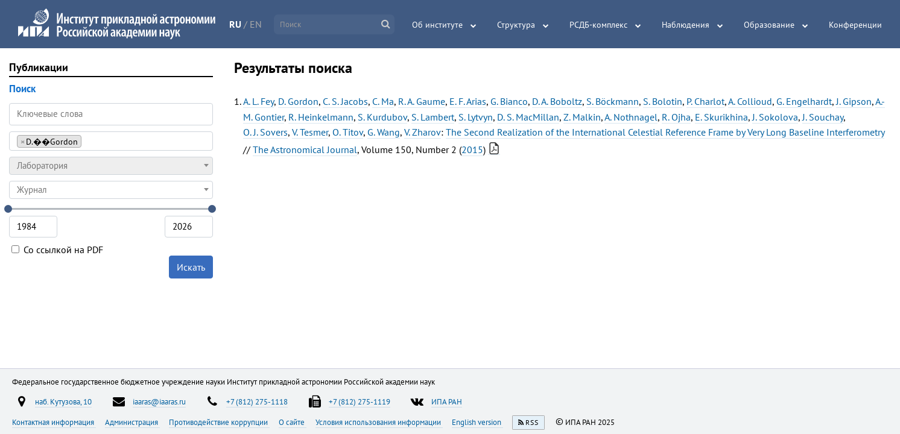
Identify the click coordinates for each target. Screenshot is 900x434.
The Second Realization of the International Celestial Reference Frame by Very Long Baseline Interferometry (665, 132)
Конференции (855, 24)
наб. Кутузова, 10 (63, 401)
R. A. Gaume (421, 101)
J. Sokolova (775, 117)
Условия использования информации (379, 422)
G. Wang (383, 132)
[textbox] (111, 165)
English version (477, 422)
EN (256, 24)
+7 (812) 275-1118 (257, 401)
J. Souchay (822, 117)
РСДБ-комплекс (598, 24)
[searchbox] (87, 140)
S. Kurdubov (382, 117)
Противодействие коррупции (219, 422)
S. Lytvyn (475, 117)
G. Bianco (509, 101)
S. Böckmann (612, 101)
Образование (769, 24)
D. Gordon (298, 101)
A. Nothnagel (631, 117)
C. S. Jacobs (345, 101)
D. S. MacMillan (528, 117)
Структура (516, 24)
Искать (191, 267)
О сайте (292, 422)
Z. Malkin (582, 117)
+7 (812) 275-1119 (359, 401)
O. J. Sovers (265, 132)
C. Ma (383, 101)
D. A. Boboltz (557, 101)
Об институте (437, 24)
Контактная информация (54, 422)
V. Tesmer (310, 132)
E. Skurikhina (721, 117)
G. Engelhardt (804, 101)
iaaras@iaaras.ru (159, 401)
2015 (472, 149)
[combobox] (111, 141)
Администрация (132, 422)
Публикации (38, 67)
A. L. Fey (258, 101)
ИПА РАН (446, 401)
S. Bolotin (662, 101)
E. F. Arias (467, 101)
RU (235, 24)
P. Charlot (705, 101)
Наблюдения (685, 24)
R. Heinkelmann (320, 117)
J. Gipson (854, 101)
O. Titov (347, 132)
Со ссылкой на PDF (57, 250)
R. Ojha (676, 117)
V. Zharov (422, 132)
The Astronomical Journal (305, 149)
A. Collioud (750, 101)
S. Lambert (432, 117)
